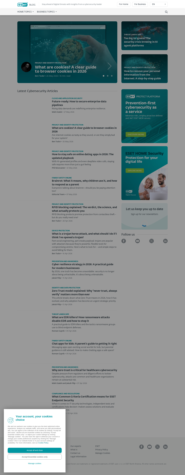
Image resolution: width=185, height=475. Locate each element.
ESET (97, 446)
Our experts (75, 446)
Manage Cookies (102, 453)
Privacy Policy (101, 450)
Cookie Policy (43, 443)
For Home (123, 4)
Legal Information (78, 457)
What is (73, 450)
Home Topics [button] (24, 12)
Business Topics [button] (46, 12)
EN (153, 4)
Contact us (75, 453)
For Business (140, 4)
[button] (109, 52)
